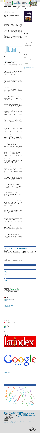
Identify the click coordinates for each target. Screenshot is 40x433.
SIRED (19, 416)
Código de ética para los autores (9, 305)
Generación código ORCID (8, 299)
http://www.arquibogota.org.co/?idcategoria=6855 (11, 61)
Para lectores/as (6, 280)
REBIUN (27, 414)
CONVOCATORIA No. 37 (8, 257)
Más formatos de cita (28, 45)
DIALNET (23, 414)
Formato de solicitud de (7, 306)
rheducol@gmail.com (32, 415)
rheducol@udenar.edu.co (24, 415)
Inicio (4, 3)
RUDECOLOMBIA (20, 412)
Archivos (8, 3)
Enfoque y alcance (7, 372)
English (5, 271)
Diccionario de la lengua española (9, 304)
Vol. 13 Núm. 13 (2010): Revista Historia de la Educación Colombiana (20, 3)
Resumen (26, 28)
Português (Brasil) (6, 274)
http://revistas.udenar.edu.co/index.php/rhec (26, 413)
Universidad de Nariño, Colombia (9, 413)
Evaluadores (6, 316)
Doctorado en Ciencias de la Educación (10, 412)
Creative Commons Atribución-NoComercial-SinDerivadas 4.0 (30, 67)
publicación (6, 307)
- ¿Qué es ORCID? (6, 300)
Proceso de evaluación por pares (9, 373)
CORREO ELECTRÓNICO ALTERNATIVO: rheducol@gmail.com (15, 248)
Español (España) (6, 272)
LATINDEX (20, 414)
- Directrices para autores (8, 301)
